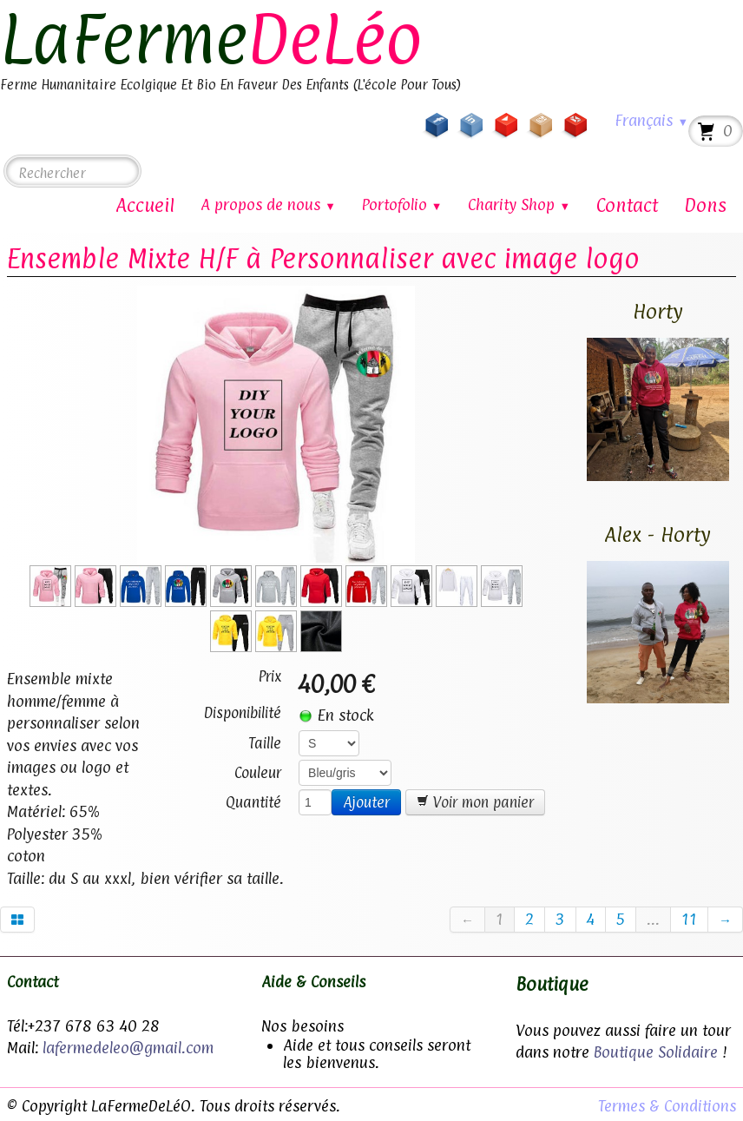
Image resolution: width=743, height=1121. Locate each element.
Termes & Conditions (667, 1106)
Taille (264, 743)
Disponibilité (242, 713)
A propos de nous (268, 204)
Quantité (253, 802)
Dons (705, 205)
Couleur (257, 772)
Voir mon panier (475, 802)
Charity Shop (519, 204)
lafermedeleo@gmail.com (128, 1048)
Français (651, 120)
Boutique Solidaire (656, 1052)
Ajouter (366, 802)
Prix (270, 676)
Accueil (144, 205)
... (653, 919)
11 (689, 919)
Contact (627, 205)
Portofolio (402, 204)
